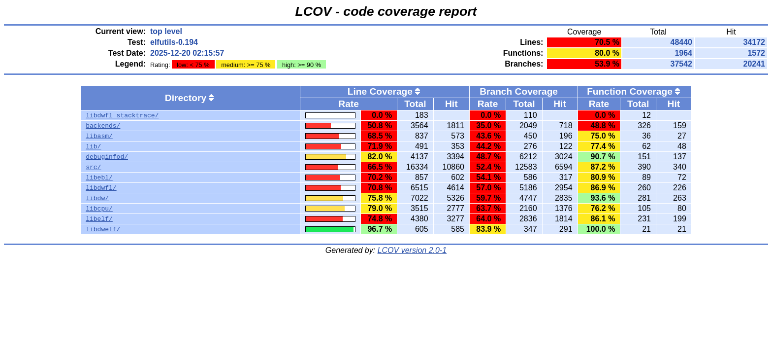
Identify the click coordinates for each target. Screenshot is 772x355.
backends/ (103, 125)
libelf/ (99, 218)
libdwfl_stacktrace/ (122, 115)
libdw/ (97, 198)
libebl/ (99, 177)
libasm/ (99, 136)
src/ (93, 167)
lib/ (93, 146)
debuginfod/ (107, 156)
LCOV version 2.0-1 (412, 250)
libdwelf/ (103, 229)
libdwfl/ (101, 187)
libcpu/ (99, 208)
